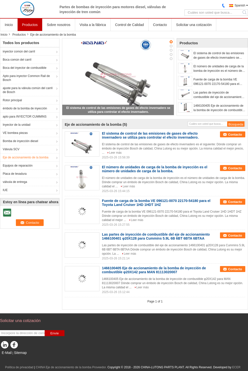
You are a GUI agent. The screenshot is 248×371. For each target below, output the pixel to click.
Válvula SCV (11, 149)
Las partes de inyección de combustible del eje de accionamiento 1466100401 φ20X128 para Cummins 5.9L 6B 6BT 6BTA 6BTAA (218, 95)
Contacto (160, 25)
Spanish (240, 5)
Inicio (9, 25)
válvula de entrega (15, 182)
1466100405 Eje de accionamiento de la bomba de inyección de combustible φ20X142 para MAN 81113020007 (218, 108)
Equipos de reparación (17, 165)
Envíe (54, 333)
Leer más (115, 152)
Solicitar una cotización (194, 25)
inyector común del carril (19, 51)
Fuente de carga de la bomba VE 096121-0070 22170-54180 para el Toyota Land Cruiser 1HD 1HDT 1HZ (217, 82)
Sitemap (20, 353)
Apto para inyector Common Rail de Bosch (26, 78)
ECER (236, 367)
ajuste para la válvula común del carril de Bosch (28, 90)
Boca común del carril (17, 59)
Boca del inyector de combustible (24, 68)
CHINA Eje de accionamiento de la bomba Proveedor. (71, 367)
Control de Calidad (129, 25)
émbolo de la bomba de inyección (25, 108)
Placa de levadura (15, 173)
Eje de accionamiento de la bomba (25, 157)
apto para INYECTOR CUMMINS (25, 116)
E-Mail (7, 353)
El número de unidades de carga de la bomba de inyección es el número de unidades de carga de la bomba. (218, 69)
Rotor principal (12, 100)
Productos (30, 25)
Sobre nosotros (58, 25)
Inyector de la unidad (16, 124)
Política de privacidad (19, 367)
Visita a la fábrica (93, 25)
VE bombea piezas (15, 133)
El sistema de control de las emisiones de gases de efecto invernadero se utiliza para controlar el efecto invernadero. (218, 55)
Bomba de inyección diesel (20, 141)
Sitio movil (8, 359)
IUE (5, 190)
